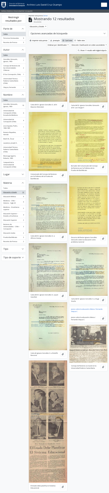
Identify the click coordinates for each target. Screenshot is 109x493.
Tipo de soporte (12, 257)
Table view (79, 40)
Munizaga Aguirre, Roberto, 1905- (13, 157)
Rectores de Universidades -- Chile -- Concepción (13, 226)
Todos (5, 34)
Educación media (13, 233)
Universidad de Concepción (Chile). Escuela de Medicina (13, 113)
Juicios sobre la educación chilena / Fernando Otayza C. (87, 310)
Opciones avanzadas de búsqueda (49, 33)
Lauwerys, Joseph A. (13, 143)
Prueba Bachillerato (13, 237)
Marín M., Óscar (13, 139)
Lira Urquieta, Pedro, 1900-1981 (13, 127)
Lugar (6, 174)
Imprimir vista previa (38, 40)
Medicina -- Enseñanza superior (13, 208)
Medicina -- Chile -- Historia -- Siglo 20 (13, 202)
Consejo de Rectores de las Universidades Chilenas (13, 68)
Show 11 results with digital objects (92, 50)
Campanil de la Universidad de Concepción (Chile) (13, 164)
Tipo (5, 248)
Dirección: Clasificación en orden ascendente (88, 45)
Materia (7, 182)
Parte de (7, 28)
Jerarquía (55, 40)
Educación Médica (13, 197)
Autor (6, 49)
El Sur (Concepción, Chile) (13, 74)
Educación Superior (13, 220)
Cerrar (45, 16)
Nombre (7, 94)
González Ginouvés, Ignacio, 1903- (13, 60)
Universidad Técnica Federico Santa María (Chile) (13, 81)
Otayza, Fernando (13, 87)
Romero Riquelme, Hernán (13, 133)
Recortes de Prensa (13, 42)
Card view (67, 40)
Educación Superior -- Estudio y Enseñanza (13, 215)
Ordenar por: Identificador (57, 45)
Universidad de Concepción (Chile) (13, 120)
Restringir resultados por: (13, 19)
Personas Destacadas (13, 38)
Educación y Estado (13, 192)
